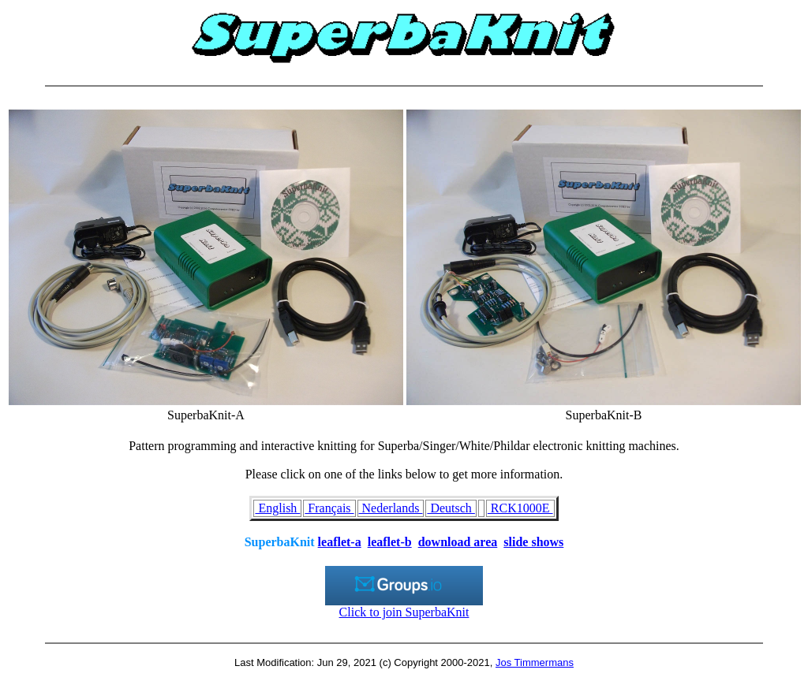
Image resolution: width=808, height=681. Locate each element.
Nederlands (391, 508)
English (277, 508)
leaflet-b (390, 542)
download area (458, 542)
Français (329, 508)
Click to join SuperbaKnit (404, 606)
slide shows (533, 542)
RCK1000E (520, 508)
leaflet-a (339, 542)
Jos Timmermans (535, 662)
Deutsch (450, 508)
